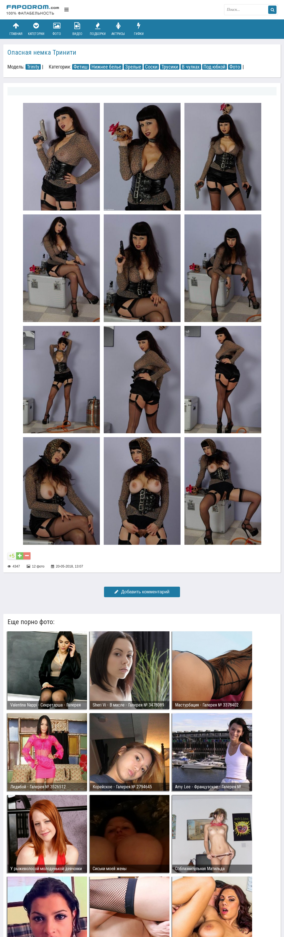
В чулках (191, 67)
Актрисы (118, 29)
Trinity (33, 67)
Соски (151, 67)
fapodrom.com (34, 9)
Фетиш (80, 67)
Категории (36, 29)
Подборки (98, 29)
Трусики (169, 67)
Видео (77, 29)
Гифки (138, 29)
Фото (57, 29)
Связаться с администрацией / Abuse (39, 902)
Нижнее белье (106, 67)
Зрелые (133, 67)
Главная (16, 29)
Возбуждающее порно (101, 907)
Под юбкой (214, 67)
